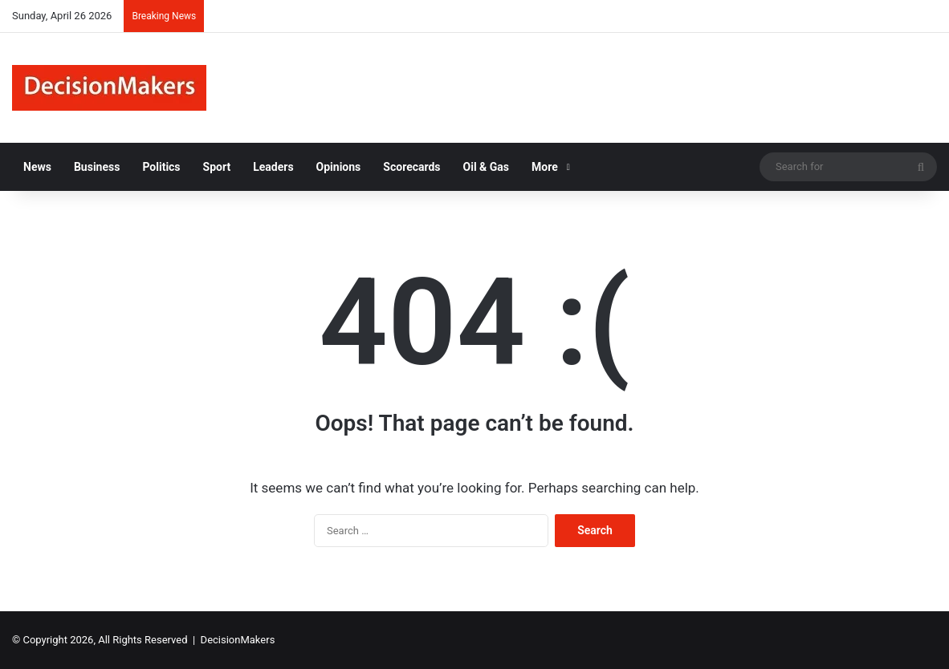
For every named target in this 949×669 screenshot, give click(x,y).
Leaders (273, 166)
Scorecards (411, 166)
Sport (217, 166)
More (545, 166)
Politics (161, 166)
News (37, 166)
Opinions (338, 166)
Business (97, 166)
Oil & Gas (486, 166)
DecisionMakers (238, 640)
